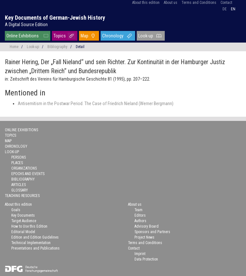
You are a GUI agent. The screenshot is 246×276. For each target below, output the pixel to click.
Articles (18, 184)
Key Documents (23, 215)
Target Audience (23, 221)
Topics (60, 35)
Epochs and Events (27, 174)
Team (138, 210)
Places (17, 163)
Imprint (139, 253)
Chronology (112, 35)
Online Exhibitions (22, 35)
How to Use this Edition (29, 226)
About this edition (146, 2)
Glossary (19, 190)
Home (14, 46)
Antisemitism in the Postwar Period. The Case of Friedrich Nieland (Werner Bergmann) (95, 103)
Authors (140, 221)
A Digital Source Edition (26, 24)
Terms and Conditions (199, 2)
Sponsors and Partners (152, 232)
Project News (144, 237)
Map (84, 35)
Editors (140, 215)
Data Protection (146, 259)
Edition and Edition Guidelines (35, 237)
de (224, 9)
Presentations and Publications (35, 248)
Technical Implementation (31, 243)
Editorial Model (23, 232)
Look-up (145, 35)
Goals (15, 210)
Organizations (24, 168)
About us (170, 2)
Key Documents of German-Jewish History (55, 17)
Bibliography (57, 46)
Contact (226, 2)
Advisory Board (146, 226)
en (233, 9)
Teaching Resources (22, 195)
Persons (18, 157)
